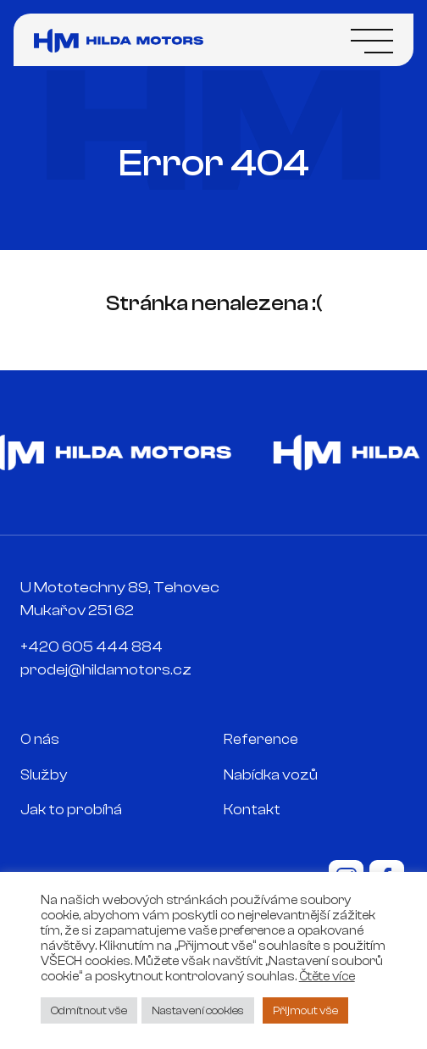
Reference (261, 739)
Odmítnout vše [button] (89, 1010)
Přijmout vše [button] (305, 1010)
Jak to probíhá (71, 810)
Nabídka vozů (271, 775)
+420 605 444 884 (91, 647)
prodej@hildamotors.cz (105, 670)
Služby (44, 775)
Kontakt (252, 810)
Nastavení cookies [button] (198, 1010)
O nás (39, 739)
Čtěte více (327, 976)
